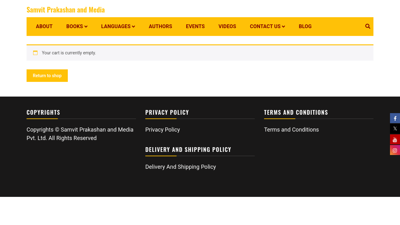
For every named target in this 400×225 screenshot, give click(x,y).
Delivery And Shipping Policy (180, 166)
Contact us (265, 26)
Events (195, 26)
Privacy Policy (162, 129)
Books (74, 26)
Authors (160, 26)
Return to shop (47, 75)
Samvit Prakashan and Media (66, 9)
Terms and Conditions (291, 129)
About (44, 26)
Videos (227, 26)
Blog (305, 26)
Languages (116, 26)
